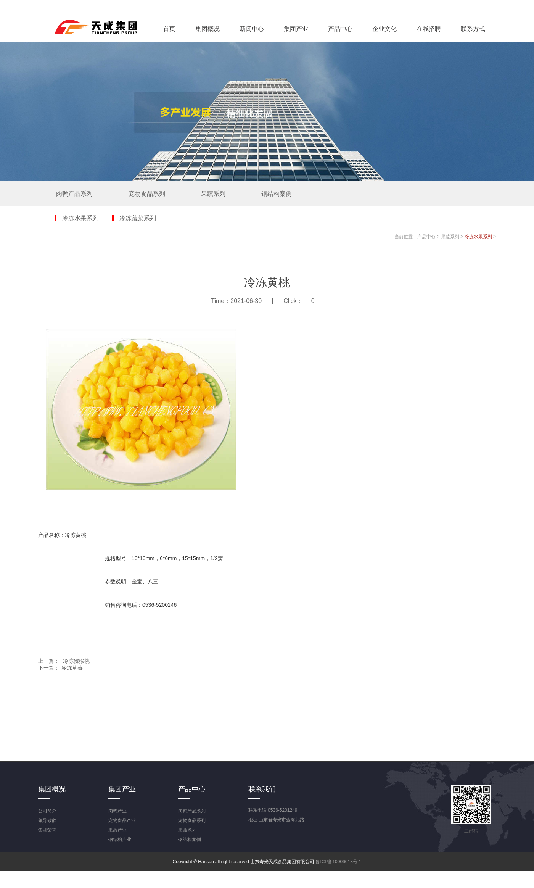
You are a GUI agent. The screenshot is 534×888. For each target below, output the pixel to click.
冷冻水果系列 (80, 218)
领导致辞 (47, 820)
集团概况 (207, 29)
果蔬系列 (213, 193)
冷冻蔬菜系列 (137, 218)
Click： (303, 301)
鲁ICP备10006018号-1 (338, 861)
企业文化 (384, 29)
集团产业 (296, 29)
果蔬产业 (117, 830)
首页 (169, 29)
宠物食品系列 (147, 193)
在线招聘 (429, 29)
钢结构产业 (119, 839)
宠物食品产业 (122, 820)
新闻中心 (252, 29)
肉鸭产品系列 (74, 193)
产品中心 (340, 29)
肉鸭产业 (117, 811)
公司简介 (47, 811)
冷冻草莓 (72, 668)
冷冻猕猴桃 (76, 661)
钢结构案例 (276, 193)
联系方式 (473, 29)
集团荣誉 (47, 830)
